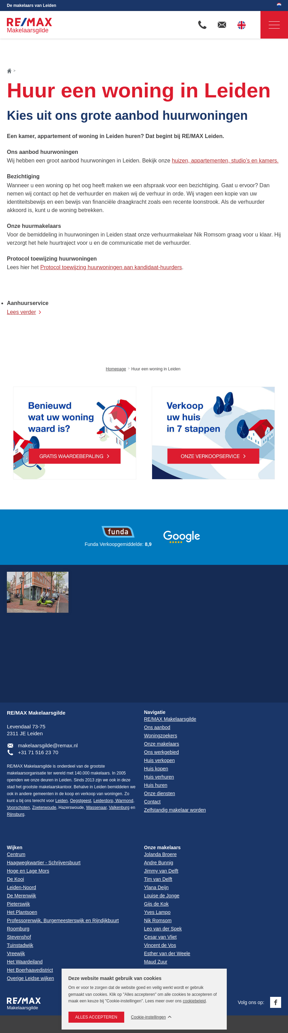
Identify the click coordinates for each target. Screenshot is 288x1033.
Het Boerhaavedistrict (30, 970)
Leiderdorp (103, 800)
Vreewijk (16, 953)
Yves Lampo (157, 912)
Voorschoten (18, 807)
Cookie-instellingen (148, 1017)
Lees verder (21, 312)
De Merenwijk (21, 895)
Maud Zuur (156, 962)
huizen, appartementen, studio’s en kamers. (225, 161)
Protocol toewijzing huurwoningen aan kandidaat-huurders (111, 267)
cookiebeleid (194, 1001)
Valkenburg (119, 807)
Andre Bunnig (158, 862)
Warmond (123, 800)
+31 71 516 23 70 (38, 752)
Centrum (16, 854)
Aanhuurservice (28, 303)
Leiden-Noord (21, 887)
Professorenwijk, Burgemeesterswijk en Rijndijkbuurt (63, 920)
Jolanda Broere (160, 854)
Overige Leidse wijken (30, 978)
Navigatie (270, 25)
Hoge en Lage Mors (28, 871)
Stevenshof (19, 937)
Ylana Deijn (156, 887)
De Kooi (15, 879)
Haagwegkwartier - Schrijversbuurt (44, 862)
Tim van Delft (158, 879)
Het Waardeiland (25, 962)
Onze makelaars (162, 847)
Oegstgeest (80, 800)
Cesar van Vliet (160, 937)
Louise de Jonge (162, 895)
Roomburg (18, 928)
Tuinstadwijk (20, 945)
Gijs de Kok (156, 904)
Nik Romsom (158, 920)
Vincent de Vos (160, 945)
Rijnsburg (15, 814)
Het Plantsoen (22, 912)
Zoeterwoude (44, 807)
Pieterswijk (18, 904)
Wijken (14, 847)
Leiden (61, 800)
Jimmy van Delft (161, 871)
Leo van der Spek (163, 928)
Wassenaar (96, 807)
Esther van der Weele (167, 953)
